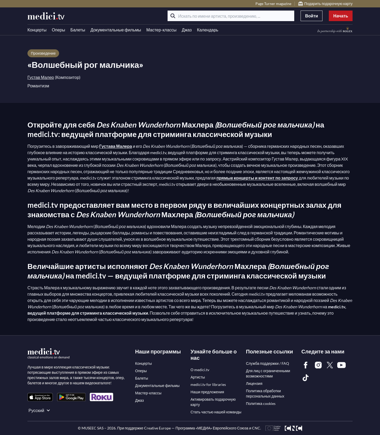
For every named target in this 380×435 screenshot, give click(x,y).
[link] (40, 397)
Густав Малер (40, 77)
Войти (311, 15)
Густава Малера (115, 146)
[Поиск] (173, 16)
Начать (340, 15)
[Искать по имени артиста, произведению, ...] (231, 16)
